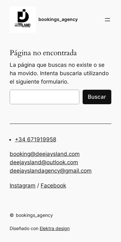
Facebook (53, 185)
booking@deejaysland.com (45, 154)
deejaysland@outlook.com (44, 162)
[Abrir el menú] (107, 20)
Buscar (97, 97)
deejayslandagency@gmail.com (51, 170)
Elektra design (55, 228)
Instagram (22, 185)
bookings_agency (58, 19)
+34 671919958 (35, 139)
